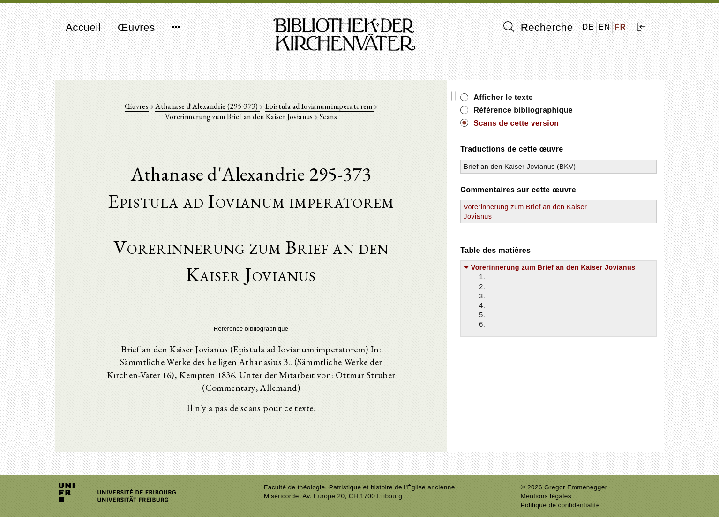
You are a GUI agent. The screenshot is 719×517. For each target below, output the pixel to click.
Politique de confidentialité (560, 495)
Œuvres (136, 27)
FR (620, 27)
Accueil (83, 27)
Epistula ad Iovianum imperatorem (301, 109)
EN (604, 27)
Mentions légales (546, 486)
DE (588, 27)
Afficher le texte (568, 97)
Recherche (538, 27)
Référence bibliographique (588, 110)
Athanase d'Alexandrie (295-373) (189, 109)
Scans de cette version (581, 123)
